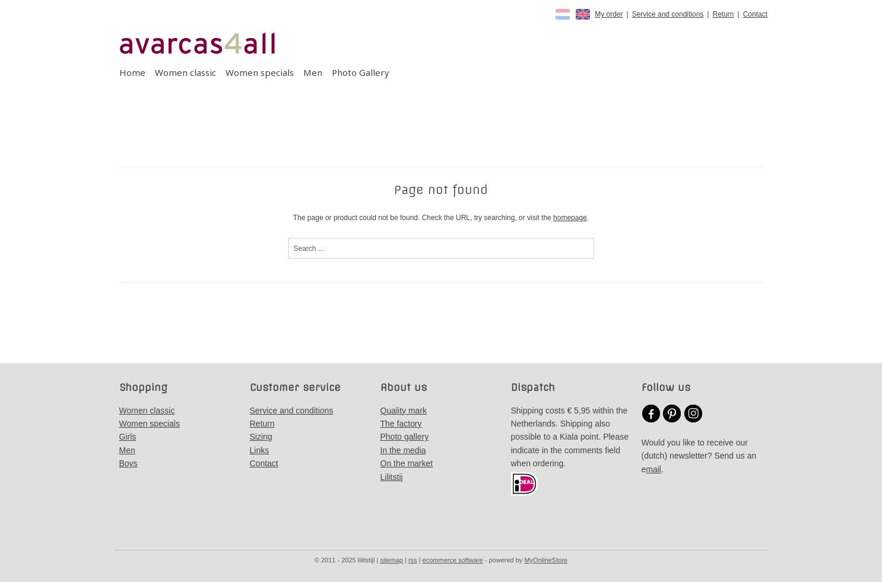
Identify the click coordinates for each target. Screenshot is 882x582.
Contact (755, 14)
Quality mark (403, 410)
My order (609, 14)
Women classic (185, 72)
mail (653, 469)
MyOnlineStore (545, 560)
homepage (570, 218)
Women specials (260, 72)
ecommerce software (453, 560)
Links (259, 450)
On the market (406, 463)
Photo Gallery (360, 72)
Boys (128, 463)
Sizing (261, 436)
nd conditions (309, 410)
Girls (128, 436)
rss (412, 560)
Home (132, 72)
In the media (403, 450)
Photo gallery (404, 436)
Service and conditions (668, 14)
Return (723, 14)
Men (312, 72)
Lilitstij (391, 477)
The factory (401, 423)
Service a (267, 410)
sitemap (391, 560)
